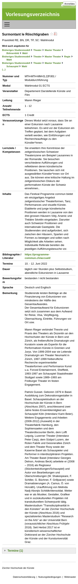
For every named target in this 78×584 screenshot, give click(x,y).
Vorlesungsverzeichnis (33, 14)
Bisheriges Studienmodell (16, 50)
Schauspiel (12, 66)
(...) (4, 69)
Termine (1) (15, 550)
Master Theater (53, 50)
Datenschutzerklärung (24, 577)
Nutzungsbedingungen (49, 577)
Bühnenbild (12, 53)
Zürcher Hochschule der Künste (18, 568)
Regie (67, 56)
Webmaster (70, 577)
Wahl (25, 53)
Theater (37, 50)
